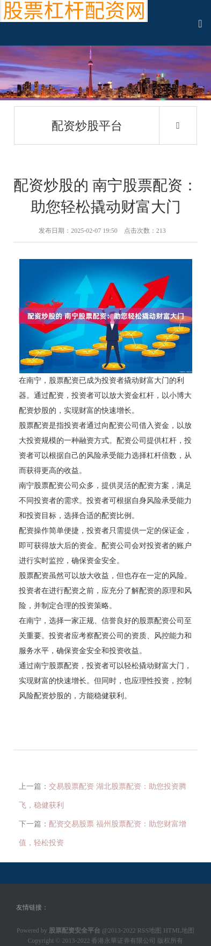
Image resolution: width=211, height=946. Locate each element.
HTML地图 (178, 930)
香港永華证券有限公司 (123, 940)
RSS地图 (149, 930)
